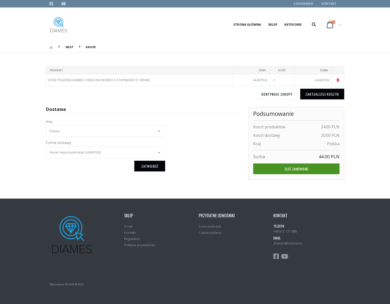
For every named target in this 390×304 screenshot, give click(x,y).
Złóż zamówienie (296, 168)
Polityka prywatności (139, 245)
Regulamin (132, 238)
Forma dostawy (58, 142)
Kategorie (293, 24)
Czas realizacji (210, 226)
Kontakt (329, 3)
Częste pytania (210, 232)
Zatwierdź (149, 166)
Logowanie (303, 3)
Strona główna (247, 24)
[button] (314, 24)
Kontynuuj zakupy (276, 94)
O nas (128, 226)
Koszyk (91, 47)
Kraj (49, 121)
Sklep (273, 24)
